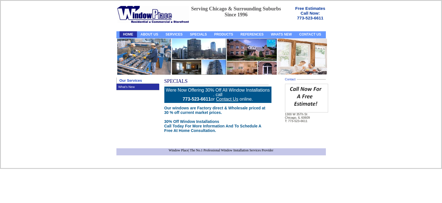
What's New (126, 87)
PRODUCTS (223, 34)
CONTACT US (310, 34)
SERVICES (173, 34)
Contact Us (227, 99)
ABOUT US (149, 34)
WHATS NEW (281, 34)
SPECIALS (198, 34)
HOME (128, 34)
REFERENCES (252, 34)
